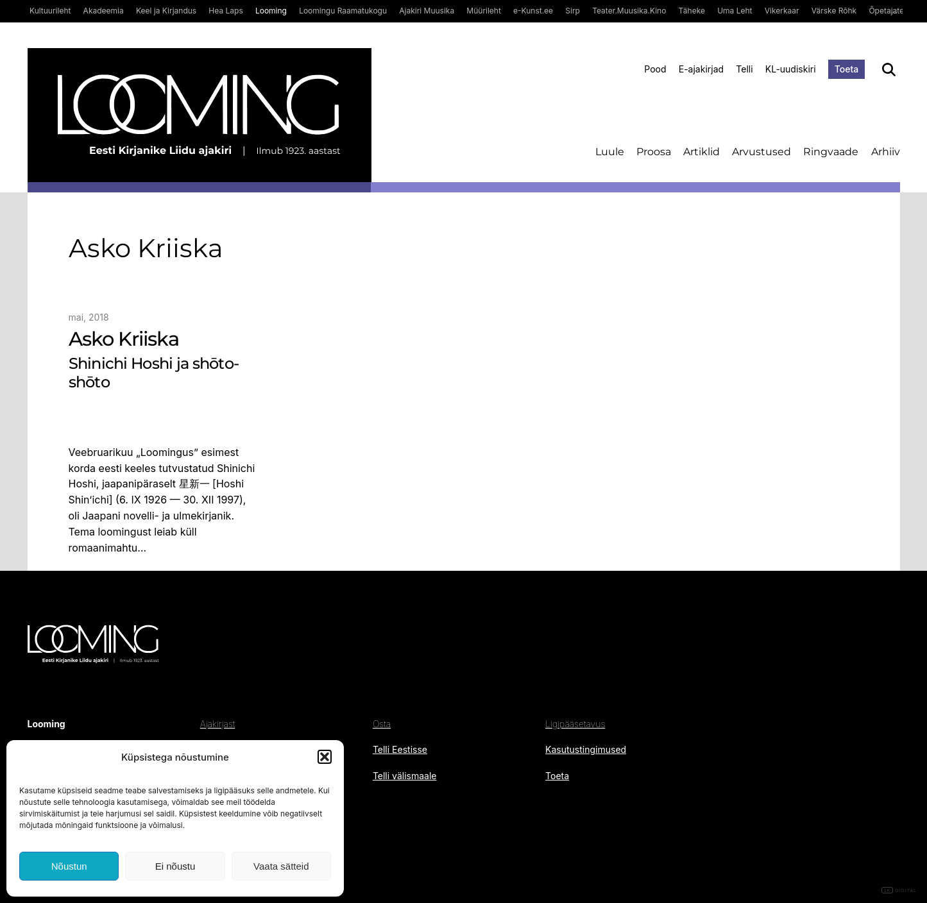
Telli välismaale (405, 775)
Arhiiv (885, 152)
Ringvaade (830, 152)
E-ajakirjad (701, 68)
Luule (609, 152)
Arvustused (761, 152)
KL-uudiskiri (790, 68)
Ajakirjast (217, 723)
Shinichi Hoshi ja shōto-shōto (154, 373)
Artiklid (701, 152)
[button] (324, 756)
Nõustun (69, 866)
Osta (382, 723)
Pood (655, 68)
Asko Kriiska (124, 339)
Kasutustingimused (585, 749)
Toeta (847, 68)
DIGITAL (899, 890)
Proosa (653, 152)
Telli (744, 68)
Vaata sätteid (281, 866)
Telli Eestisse (400, 749)
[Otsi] (889, 69)
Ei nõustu (175, 866)
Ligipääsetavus (575, 723)
